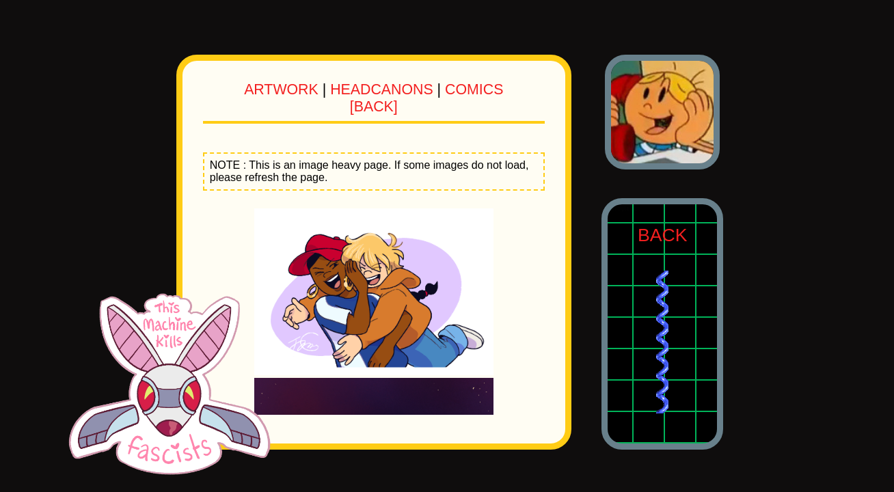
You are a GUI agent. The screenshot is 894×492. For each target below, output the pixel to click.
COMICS (474, 89)
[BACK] (374, 106)
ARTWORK (281, 89)
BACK (663, 235)
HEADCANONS (381, 89)
